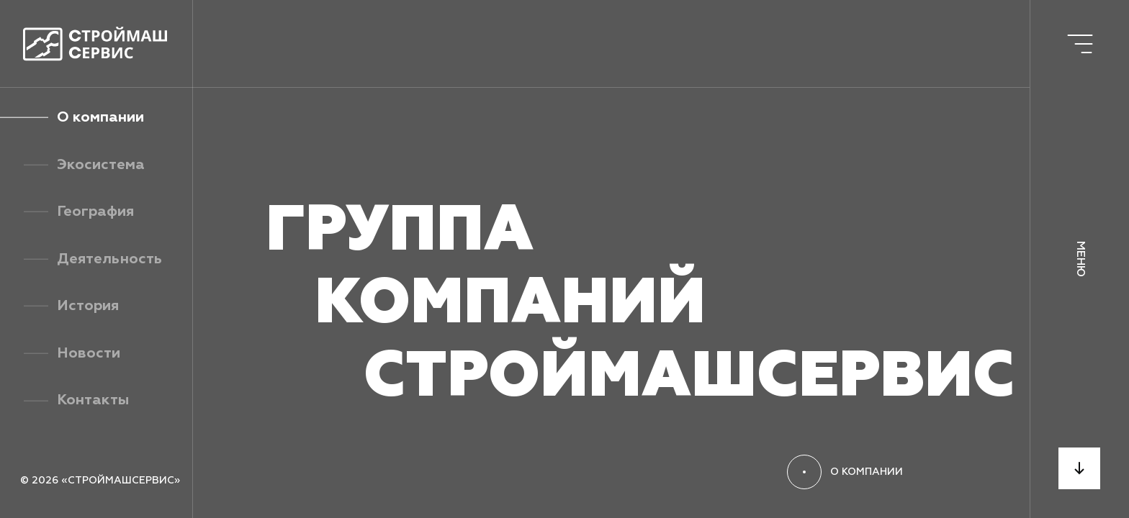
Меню (1080, 259)
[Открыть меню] (1079, 43)
